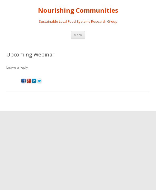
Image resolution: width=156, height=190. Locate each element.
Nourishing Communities (78, 10)
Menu (78, 35)
